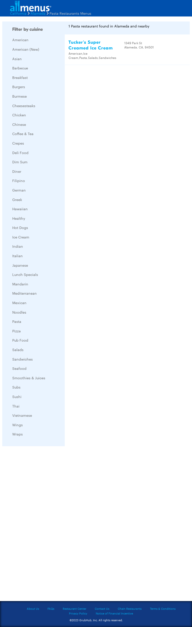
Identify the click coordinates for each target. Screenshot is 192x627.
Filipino (18, 180)
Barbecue (20, 67)
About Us (33, 609)
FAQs (51, 609)
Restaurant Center (74, 609)
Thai (16, 406)
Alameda (38, 13)
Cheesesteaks (23, 105)
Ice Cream (20, 236)
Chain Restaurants (130, 609)
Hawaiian (20, 208)
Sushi (17, 396)
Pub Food (20, 340)
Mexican (19, 302)
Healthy (18, 218)
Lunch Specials (25, 274)
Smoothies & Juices (28, 377)
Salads (18, 349)
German (19, 190)
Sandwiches (22, 359)
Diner (16, 171)
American (20, 39)
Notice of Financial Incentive (114, 613)
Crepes (18, 143)
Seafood (19, 368)
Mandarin (20, 283)
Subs (16, 387)
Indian (17, 246)
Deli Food (20, 152)
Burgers (18, 86)
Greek (17, 199)
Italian (17, 255)
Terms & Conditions (163, 609)
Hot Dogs (20, 227)
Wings (17, 424)
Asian (17, 58)
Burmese (19, 96)
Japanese (20, 265)
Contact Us (102, 609)
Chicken (19, 114)
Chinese (19, 124)
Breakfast (20, 77)
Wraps (17, 433)
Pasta (16, 321)
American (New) (25, 49)
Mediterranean (24, 293)
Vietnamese (22, 415)
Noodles (19, 312)
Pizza (16, 330)
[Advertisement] (39, 525)
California (18, 13)
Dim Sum (20, 161)
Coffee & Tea (23, 133)
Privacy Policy (78, 613)
